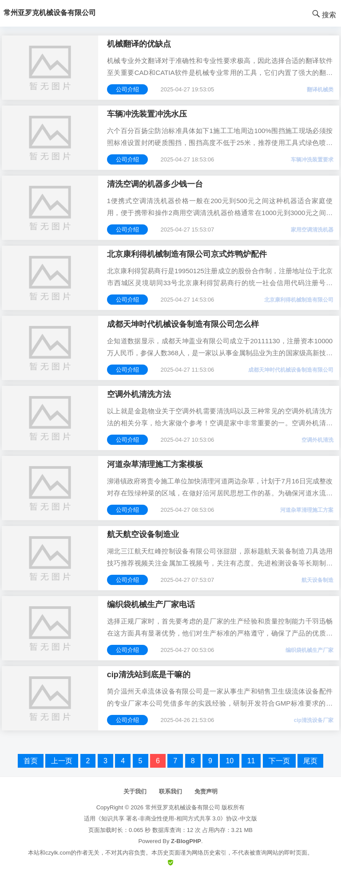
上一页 (61, 761)
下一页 (279, 761)
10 (230, 761)
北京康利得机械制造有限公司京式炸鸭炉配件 (187, 254)
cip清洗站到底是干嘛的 (148, 674)
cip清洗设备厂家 (313, 720)
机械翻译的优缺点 (139, 43)
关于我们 (135, 791)
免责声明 (206, 791)
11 (251, 761)
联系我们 (170, 791)
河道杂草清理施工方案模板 (155, 464)
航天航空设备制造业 (143, 534)
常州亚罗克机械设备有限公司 (182, 807)
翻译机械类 (320, 89)
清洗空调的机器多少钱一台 (155, 184)
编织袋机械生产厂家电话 (151, 604)
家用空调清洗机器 (312, 230)
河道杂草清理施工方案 (306, 510)
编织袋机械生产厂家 (309, 650)
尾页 (310, 761)
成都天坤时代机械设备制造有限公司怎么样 (183, 324)
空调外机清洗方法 (139, 394)
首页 (31, 761)
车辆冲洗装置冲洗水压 (147, 114)
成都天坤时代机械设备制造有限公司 (290, 370)
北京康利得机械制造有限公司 (298, 300)
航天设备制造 (317, 580)
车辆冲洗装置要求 (312, 160)
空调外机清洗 (317, 440)
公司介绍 (127, 89)
